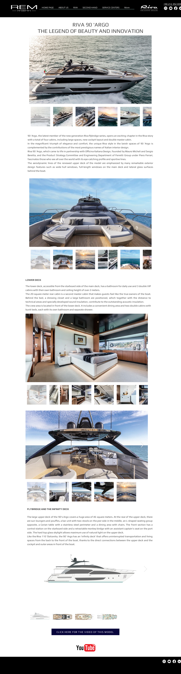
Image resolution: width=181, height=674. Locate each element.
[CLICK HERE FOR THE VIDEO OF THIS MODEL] (85, 632)
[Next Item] (146, 70)
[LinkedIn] (179, 661)
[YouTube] (170, 8)
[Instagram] (165, 8)
